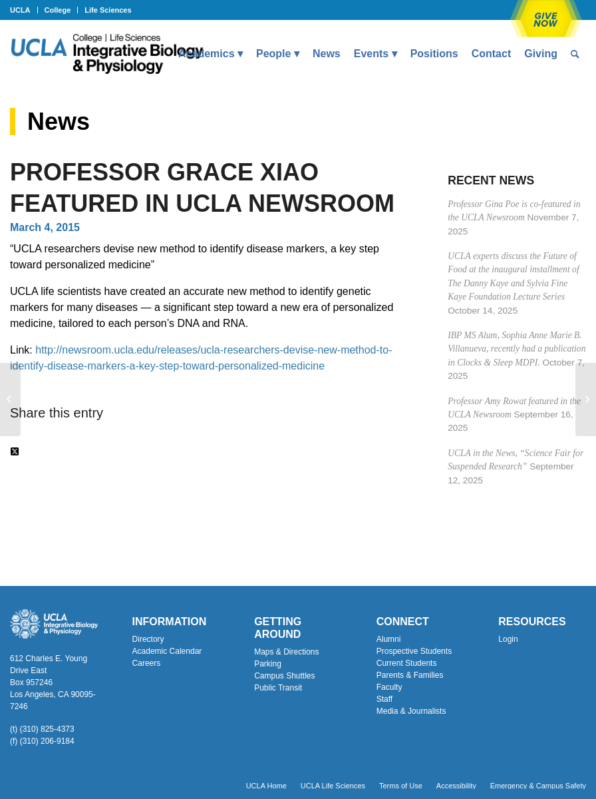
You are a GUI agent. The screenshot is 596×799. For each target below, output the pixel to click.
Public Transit (278, 687)
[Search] (575, 54)
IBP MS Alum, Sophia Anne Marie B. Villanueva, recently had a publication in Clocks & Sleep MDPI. (516, 349)
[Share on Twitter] (15, 452)
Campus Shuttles (284, 675)
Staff (384, 699)
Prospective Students (414, 651)
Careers (146, 663)
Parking (267, 663)
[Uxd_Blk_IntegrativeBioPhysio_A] (107, 54)
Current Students (406, 663)
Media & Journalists (411, 711)
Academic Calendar (167, 651)
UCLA (20, 10)
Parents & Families (410, 675)
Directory (148, 639)
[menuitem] (24, 10)
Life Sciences (107, 10)
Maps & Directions (286, 652)
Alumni (388, 639)
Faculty (389, 687)
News (58, 121)
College (58, 10)
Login (508, 639)
